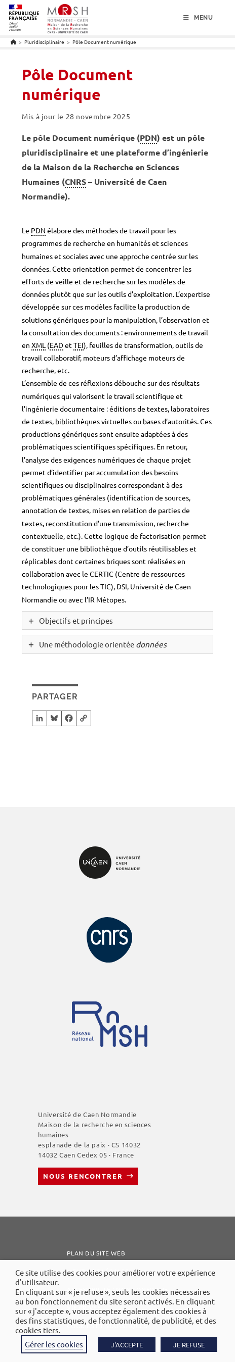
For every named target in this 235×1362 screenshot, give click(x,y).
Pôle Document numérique (104, 41)
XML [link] (38, 344)
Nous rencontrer (83, 1176)
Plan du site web (96, 1253)
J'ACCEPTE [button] (127, 1344)
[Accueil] (13, 41)
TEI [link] (78, 344)
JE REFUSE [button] (189, 1344)
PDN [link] (148, 137)
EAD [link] (56, 344)
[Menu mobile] (198, 17)
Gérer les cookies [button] (54, 1344)
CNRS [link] (75, 181)
